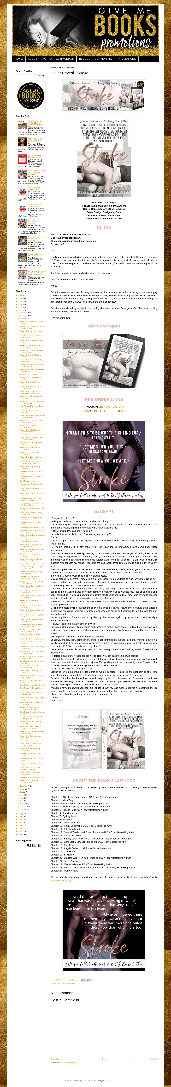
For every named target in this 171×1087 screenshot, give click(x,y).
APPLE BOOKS (114, 411)
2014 (20, 831)
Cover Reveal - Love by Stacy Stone (32, 777)
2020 (20, 814)
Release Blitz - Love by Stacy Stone (32, 435)
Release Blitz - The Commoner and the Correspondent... (32, 509)
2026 (20, 295)
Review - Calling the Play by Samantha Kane (36, 255)
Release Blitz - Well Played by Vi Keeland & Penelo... (31, 448)
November (24, 316)
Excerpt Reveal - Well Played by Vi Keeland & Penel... (31, 504)
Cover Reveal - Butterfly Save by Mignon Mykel (31, 572)
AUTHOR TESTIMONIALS (58, 58)
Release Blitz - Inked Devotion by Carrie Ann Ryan (31, 431)
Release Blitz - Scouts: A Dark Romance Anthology (30, 769)
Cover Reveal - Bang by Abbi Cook (31, 527)
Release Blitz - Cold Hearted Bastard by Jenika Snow (32, 781)
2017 (20, 822)
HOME (19, 58)
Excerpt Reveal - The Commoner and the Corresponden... (32, 652)
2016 (20, 825)
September (24, 786)
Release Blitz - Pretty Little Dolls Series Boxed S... (31, 545)
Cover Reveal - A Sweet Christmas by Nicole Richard (31, 625)
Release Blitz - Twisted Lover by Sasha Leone (31, 388)
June (22, 795)
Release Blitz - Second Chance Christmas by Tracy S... (30, 458)
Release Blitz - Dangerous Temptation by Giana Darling (30, 392)
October (23, 319)
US (101, 406)
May (21, 798)
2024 (20, 301)
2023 (20, 304)
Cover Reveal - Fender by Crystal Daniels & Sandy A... (31, 499)
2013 (20, 834)
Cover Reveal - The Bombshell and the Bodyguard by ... (32, 365)
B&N (85, 411)
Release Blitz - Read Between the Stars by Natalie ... (31, 630)
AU (121, 406)
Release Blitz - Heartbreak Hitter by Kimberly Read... (32, 327)
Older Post (153, 1059)
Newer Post (55, 1059)
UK (107, 406)
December (24, 313)
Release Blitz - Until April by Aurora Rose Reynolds (31, 421)
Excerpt (68, 983)
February (23, 807)
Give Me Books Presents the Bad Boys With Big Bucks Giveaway (36, 273)
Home (104, 1059)
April (21, 801)
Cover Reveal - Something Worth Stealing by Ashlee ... (31, 718)
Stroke (73, 983)
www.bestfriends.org (61, 880)
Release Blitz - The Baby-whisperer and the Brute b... (32, 550)
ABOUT (32, 58)
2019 (20, 816)
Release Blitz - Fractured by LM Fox (32, 741)
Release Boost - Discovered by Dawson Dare (30, 773)
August (22, 789)
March (22, 804)
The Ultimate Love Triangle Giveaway (34, 205)
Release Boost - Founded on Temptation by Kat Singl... (29, 463)
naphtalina (89, 1081)
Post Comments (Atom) (68, 1063)
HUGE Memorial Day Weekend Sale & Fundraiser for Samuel (35, 123)
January (23, 810)
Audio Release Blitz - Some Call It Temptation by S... (31, 407)
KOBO (96, 411)
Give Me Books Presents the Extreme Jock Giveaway (36, 172)
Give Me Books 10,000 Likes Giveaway (36, 188)
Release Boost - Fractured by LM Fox (32, 639)
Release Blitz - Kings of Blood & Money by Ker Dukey (30, 727)
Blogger (105, 1081)
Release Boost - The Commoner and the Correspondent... (32, 416)
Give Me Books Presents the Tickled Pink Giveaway (36, 222)
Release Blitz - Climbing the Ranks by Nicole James (31, 439)
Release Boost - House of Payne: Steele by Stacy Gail (36, 140)
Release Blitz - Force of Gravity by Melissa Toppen (31, 351)
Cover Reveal (60, 983)
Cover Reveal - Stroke (27, 481)
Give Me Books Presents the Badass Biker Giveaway (36, 239)
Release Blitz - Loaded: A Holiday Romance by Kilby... (31, 560)
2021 (20, 310)
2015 (20, 828)
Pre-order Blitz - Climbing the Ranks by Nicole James (32, 667)
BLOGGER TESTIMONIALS (96, 58)
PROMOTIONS (127, 58)
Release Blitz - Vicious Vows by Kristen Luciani (30, 745)
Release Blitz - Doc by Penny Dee (31, 374)
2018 (20, 819)
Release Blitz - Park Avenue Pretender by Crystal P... (29, 708)
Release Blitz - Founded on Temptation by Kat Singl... (29, 541)
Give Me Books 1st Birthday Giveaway (34, 156)
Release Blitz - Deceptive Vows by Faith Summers (31, 582)
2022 (20, 307)
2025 (20, 298)
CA (115, 406)
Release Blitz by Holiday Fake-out (31, 564)
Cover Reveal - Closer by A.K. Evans (32, 685)
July (21, 792)
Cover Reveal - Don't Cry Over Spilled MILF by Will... (30, 577)
